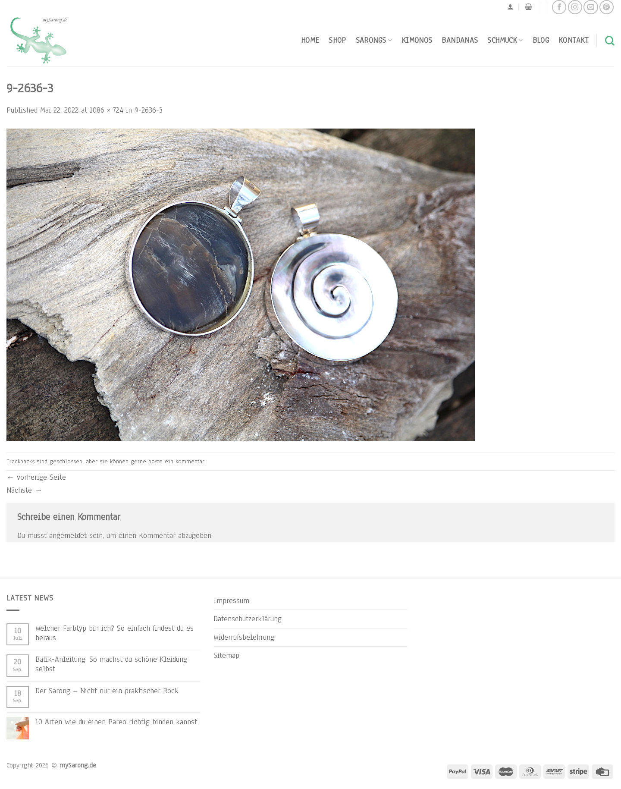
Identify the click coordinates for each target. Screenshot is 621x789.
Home (310, 40)
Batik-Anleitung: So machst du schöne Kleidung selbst (111, 663)
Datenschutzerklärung (247, 618)
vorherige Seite (36, 477)
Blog (541, 40)
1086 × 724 (106, 110)
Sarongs (374, 40)
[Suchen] (610, 40)
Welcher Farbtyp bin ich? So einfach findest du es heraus (114, 632)
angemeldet (68, 535)
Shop (337, 40)
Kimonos (417, 40)
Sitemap (226, 655)
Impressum (231, 600)
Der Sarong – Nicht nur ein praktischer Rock (107, 690)
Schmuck (505, 40)
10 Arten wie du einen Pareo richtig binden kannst (116, 721)
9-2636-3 (149, 110)
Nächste (24, 490)
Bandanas (460, 40)
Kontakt (573, 40)
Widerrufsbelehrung (243, 637)
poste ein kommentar (176, 461)
